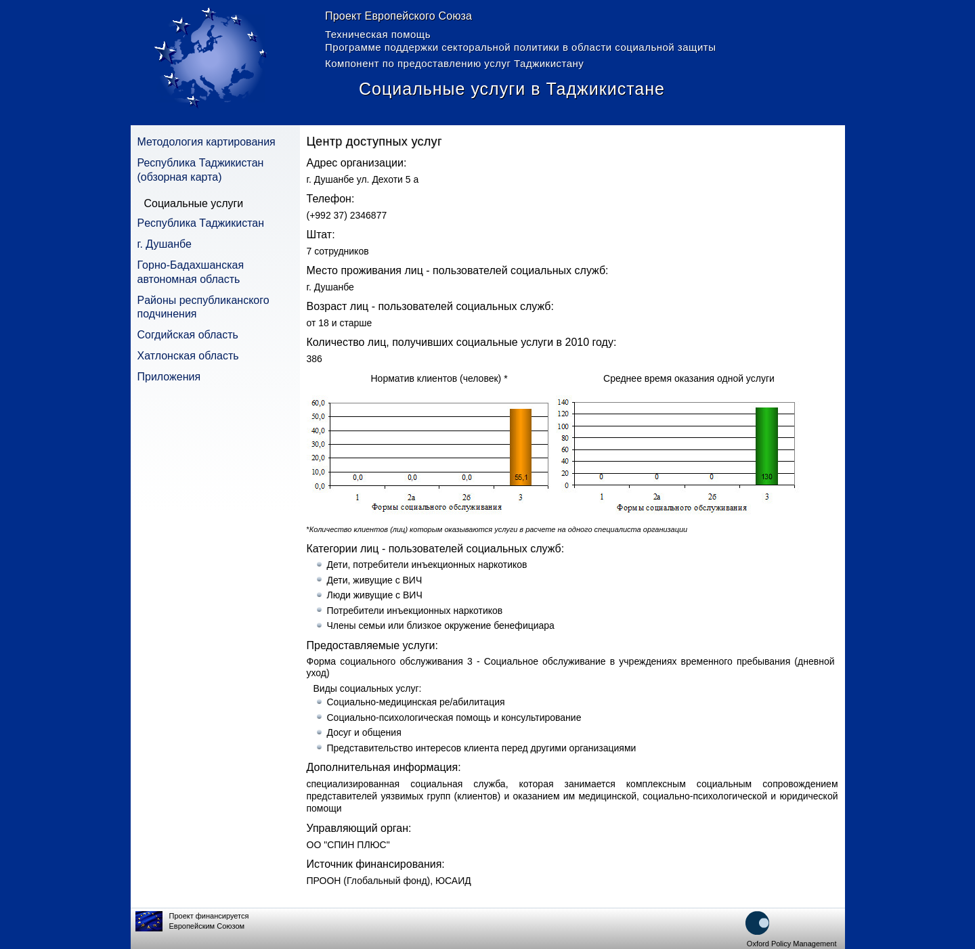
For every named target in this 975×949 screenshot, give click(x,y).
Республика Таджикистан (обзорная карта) (200, 170)
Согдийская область (187, 334)
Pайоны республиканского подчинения (203, 307)
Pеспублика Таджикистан (201, 223)
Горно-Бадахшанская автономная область (190, 272)
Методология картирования (206, 142)
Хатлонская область (188, 355)
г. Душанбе (164, 244)
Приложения (169, 376)
